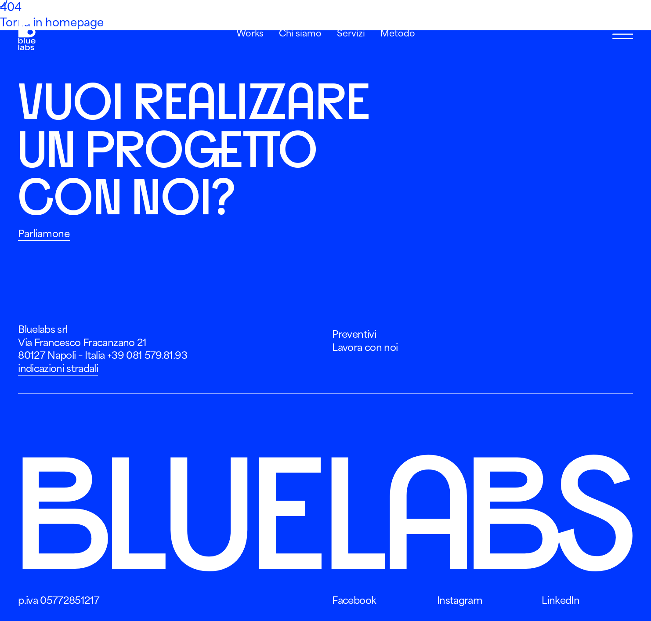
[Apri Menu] (622, 34)
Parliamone (44, 233)
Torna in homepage (52, 22)
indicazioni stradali (58, 368)
